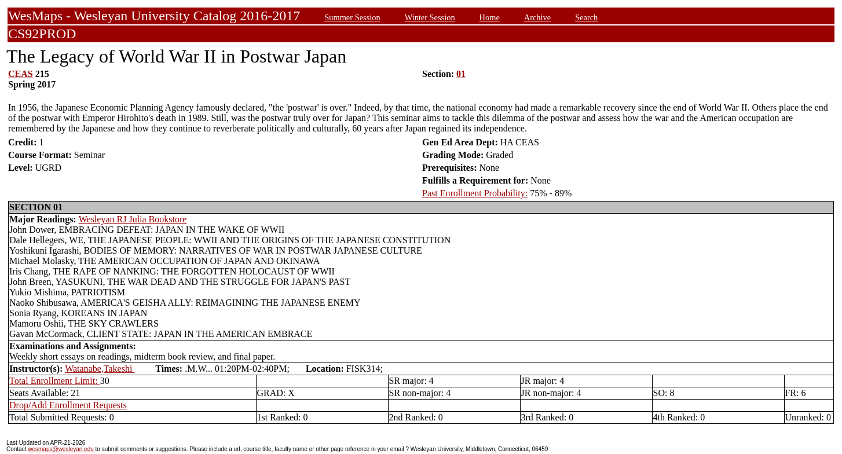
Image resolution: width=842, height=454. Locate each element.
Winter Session (430, 17)
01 (461, 74)
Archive (537, 17)
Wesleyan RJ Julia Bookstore (133, 219)
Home (489, 17)
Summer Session (352, 17)
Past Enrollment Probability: (475, 193)
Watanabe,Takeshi (99, 369)
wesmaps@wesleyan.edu (61, 449)
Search (586, 17)
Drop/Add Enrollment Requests (68, 405)
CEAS (20, 74)
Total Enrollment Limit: (54, 381)
